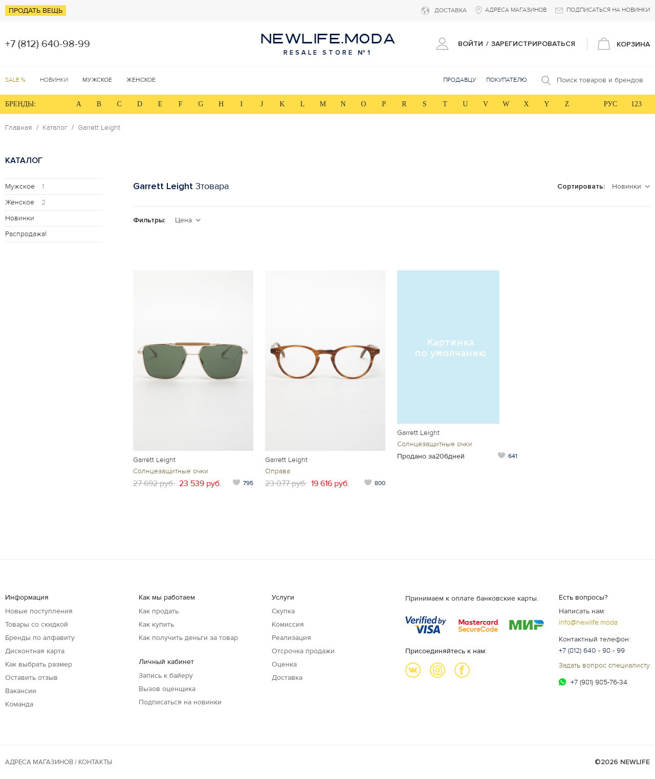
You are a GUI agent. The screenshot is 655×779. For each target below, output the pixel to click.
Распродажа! (26, 234)
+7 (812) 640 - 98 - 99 (592, 650)
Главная (18, 128)
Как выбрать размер (38, 664)
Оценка (284, 664)
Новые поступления (39, 611)
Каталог (55, 128)
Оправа (277, 471)
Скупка (283, 611)
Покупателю (506, 80)
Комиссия (288, 624)
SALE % (15, 80)
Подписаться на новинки (180, 702)
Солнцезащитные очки (170, 471)
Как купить (156, 624)
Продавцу (459, 80)
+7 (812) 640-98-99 (47, 44)
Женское (25, 202)
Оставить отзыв (31, 677)
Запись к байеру (166, 675)
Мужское (24, 186)
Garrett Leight (99, 128)
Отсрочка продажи (303, 651)
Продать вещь (35, 10)
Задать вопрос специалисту (604, 665)
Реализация (291, 637)
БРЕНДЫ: (20, 104)
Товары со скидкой (36, 624)
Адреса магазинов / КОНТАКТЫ (58, 762)
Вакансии (20, 690)
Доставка (287, 677)
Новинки (54, 80)
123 (636, 104)
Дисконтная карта (34, 651)
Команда (19, 704)
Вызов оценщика (167, 688)
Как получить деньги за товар (188, 637)
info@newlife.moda (588, 622)
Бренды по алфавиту (40, 637)
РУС (611, 104)
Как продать (159, 611)
